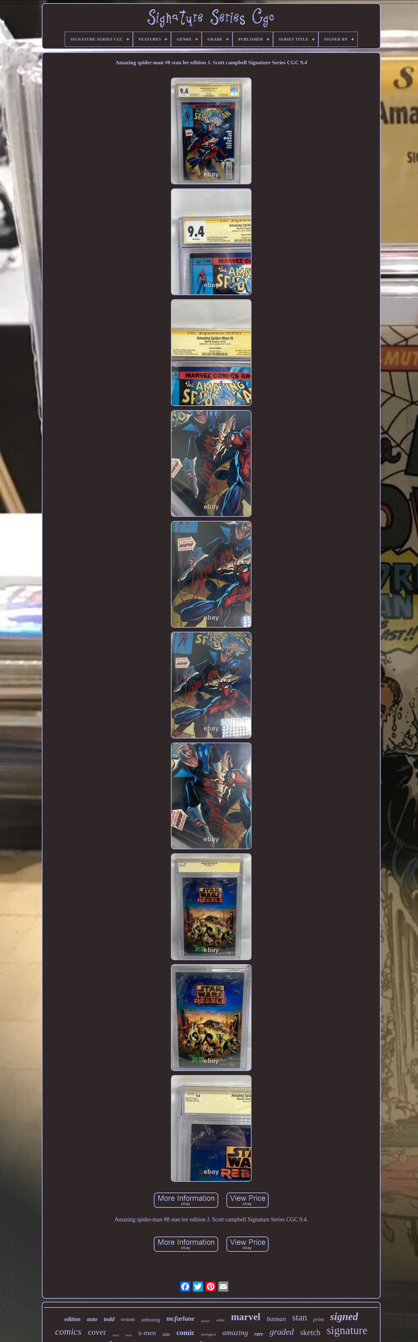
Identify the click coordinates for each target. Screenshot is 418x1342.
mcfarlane (181, 1318)
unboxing (150, 1319)
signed (344, 1316)
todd (109, 1319)
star (166, 1334)
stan (299, 1317)
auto (92, 1319)
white (220, 1320)
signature (347, 1330)
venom (128, 1319)
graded (282, 1332)
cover (97, 1332)
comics (68, 1331)
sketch (310, 1332)
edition (72, 1319)
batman (276, 1318)
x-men (147, 1333)
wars (115, 1335)
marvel (245, 1316)
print (318, 1319)
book (129, 1335)
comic (186, 1333)
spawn (205, 1321)
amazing (235, 1332)
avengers (208, 1334)
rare (258, 1334)
